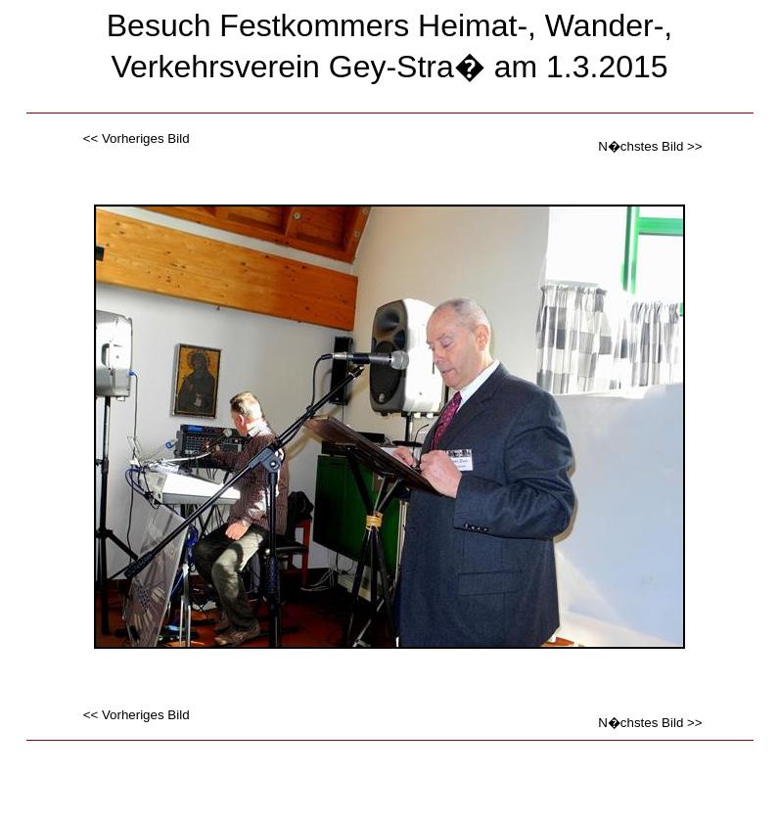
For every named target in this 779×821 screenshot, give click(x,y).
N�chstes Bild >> (650, 146)
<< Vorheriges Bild (136, 138)
